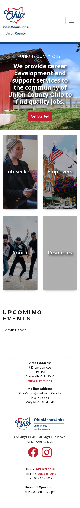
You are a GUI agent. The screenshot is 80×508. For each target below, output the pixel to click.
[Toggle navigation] (71, 21)
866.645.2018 (47, 474)
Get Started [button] (40, 116)
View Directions (40, 381)
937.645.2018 (45, 469)
